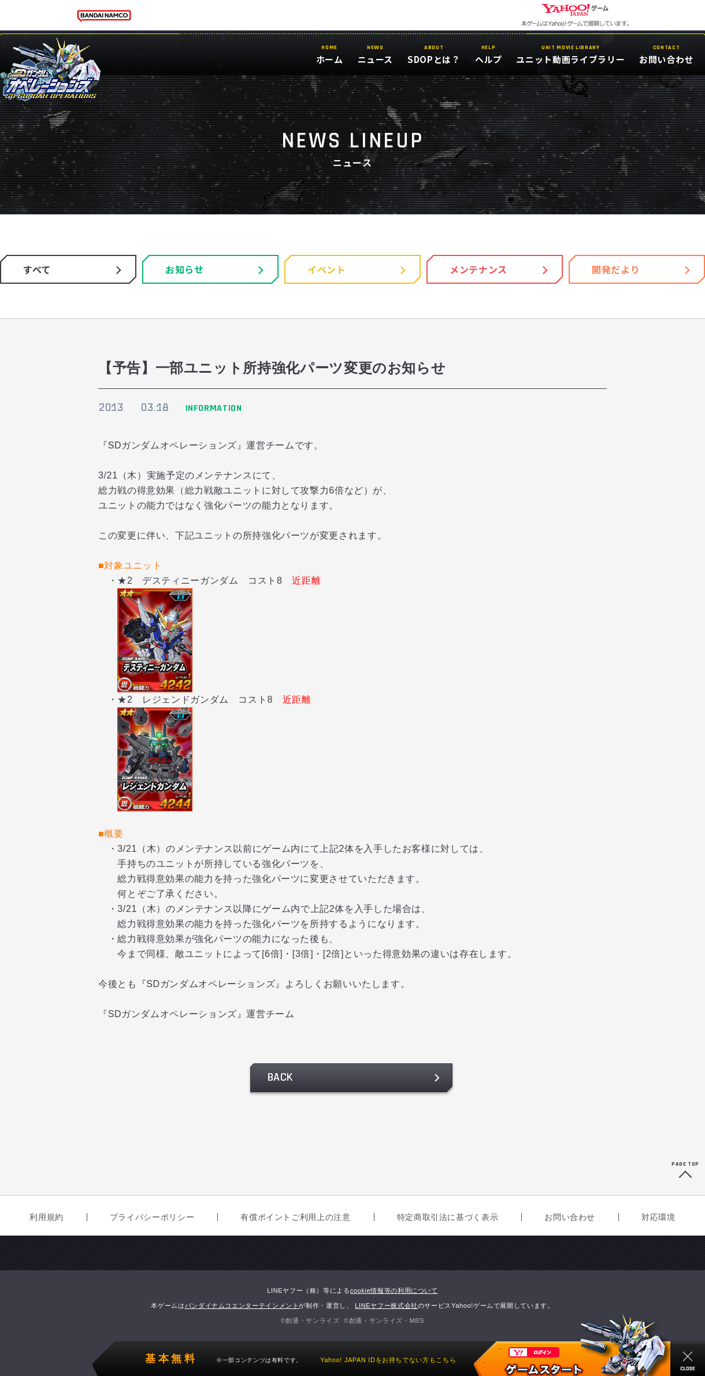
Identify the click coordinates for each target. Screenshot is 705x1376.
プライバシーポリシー (152, 1217)
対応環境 (658, 1217)
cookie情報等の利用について (394, 1290)
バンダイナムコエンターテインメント (242, 1305)
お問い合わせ (569, 1217)
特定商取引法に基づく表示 (448, 1217)
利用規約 (46, 1217)
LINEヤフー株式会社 (386, 1305)
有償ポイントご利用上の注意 (295, 1217)
